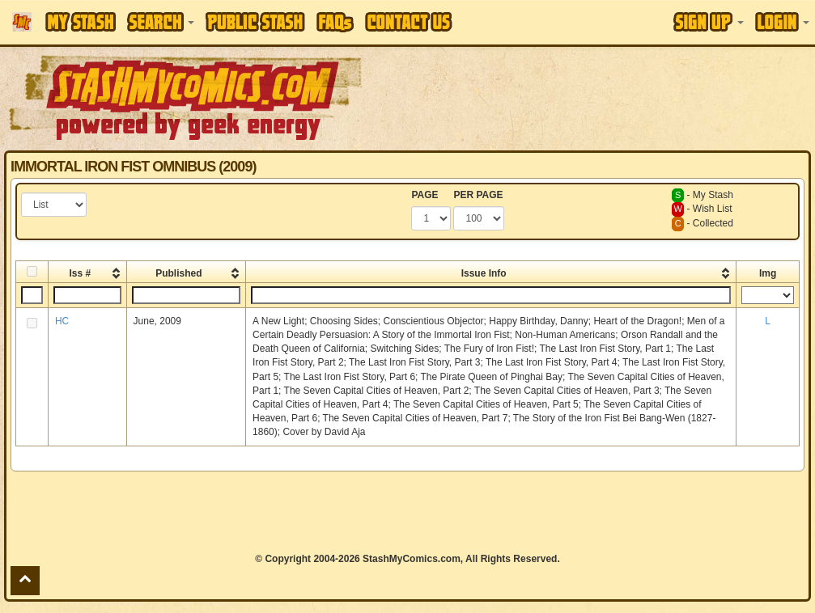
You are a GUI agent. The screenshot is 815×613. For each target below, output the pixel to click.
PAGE (424, 195)
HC (62, 321)
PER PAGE (478, 195)
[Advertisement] (407, 512)
